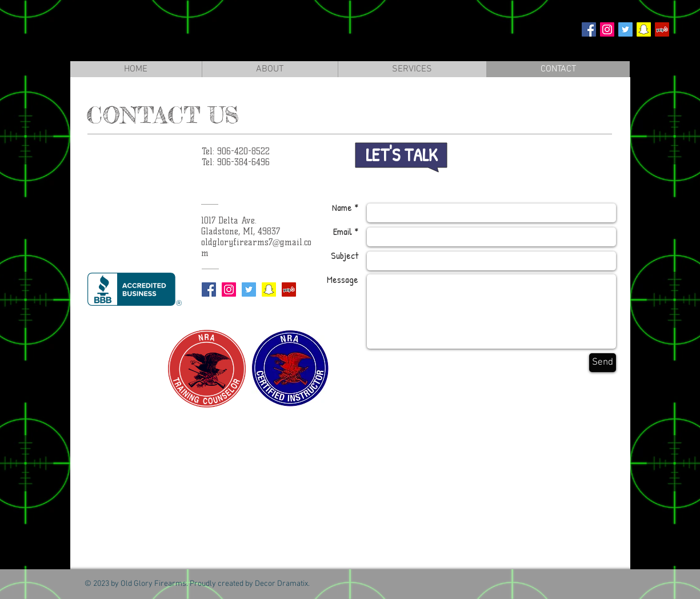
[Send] (602, 362)
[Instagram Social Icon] (607, 29)
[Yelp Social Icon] (662, 29)
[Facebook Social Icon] (589, 29)
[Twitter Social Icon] (625, 29)
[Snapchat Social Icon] (644, 29)
